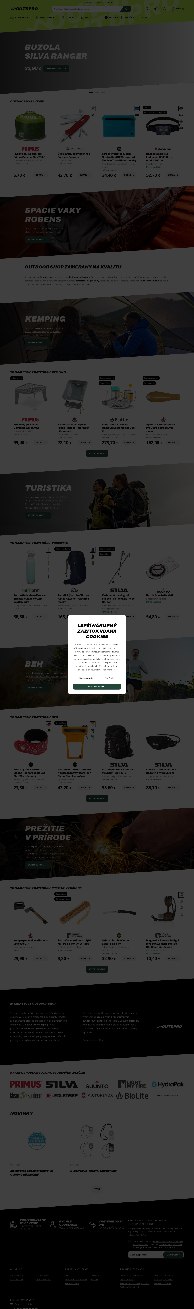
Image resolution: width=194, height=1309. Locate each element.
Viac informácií (109, 669)
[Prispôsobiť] (110, 678)
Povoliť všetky (97, 686)
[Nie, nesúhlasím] (86, 678)
